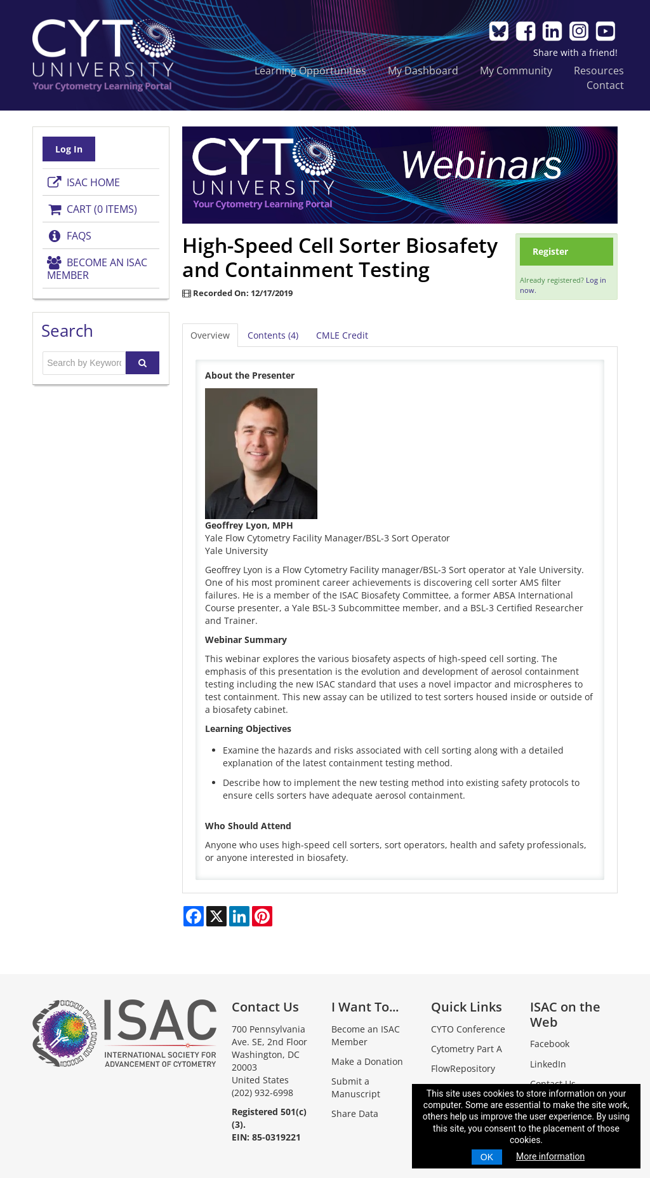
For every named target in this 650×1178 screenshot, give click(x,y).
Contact (605, 84)
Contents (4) (273, 335)
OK (487, 1157)
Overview (210, 335)
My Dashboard (423, 70)
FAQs (69, 236)
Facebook (549, 1044)
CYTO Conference (468, 1029)
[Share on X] (216, 916)
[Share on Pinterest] (262, 916)
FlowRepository (463, 1068)
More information (550, 1156)
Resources (599, 70)
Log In (69, 149)
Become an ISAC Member (97, 268)
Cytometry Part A (466, 1049)
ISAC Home (83, 182)
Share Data (354, 1113)
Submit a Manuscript (355, 1087)
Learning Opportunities (310, 70)
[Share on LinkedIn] (239, 916)
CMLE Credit (342, 335)
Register (550, 251)
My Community (516, 70)
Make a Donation (367, 1061)
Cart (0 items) (92, 209)
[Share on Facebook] (193, 916)
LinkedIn (548, 1064)
